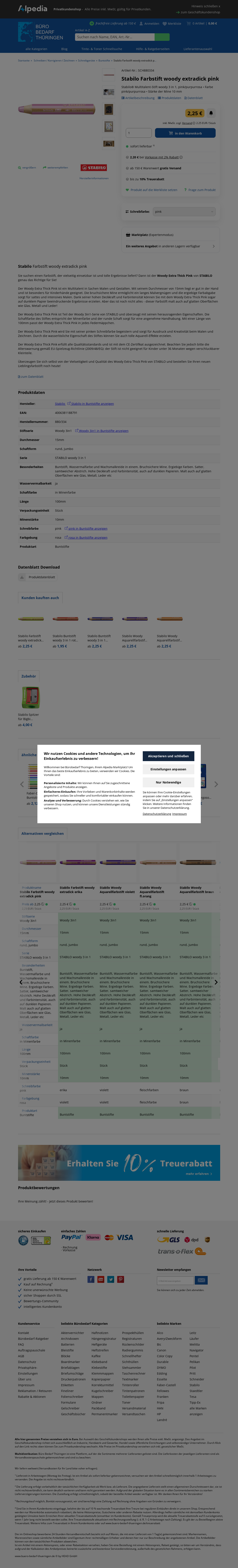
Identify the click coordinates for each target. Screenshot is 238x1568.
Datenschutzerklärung (157, 814)
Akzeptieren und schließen (168, 756)
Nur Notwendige (168, 782)
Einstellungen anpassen (168, 769)
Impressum (179, 814)
